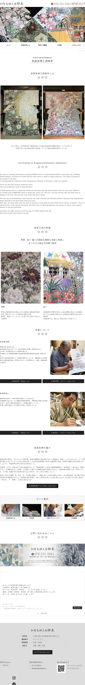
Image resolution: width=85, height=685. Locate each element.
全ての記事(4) (36, 665)
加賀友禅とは (25, 45)
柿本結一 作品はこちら (21, 432)
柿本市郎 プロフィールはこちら (64, 381)
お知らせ (5, 665)
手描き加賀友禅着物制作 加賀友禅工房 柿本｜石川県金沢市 (11, 3)
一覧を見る (43, 613)
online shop (76, 45)
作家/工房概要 (42, 45)
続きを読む (77, 607)
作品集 (59, 45)
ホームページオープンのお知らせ (13, 606)
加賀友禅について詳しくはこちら (43, 486)
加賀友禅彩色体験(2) (39, 668)
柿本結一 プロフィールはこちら (64, 432)
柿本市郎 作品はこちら (21, 381)
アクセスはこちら (43, 652)
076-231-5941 (38, 639)
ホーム (8, 45)
